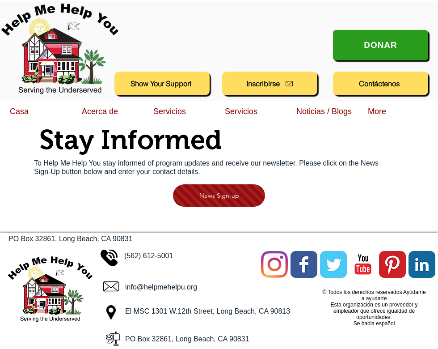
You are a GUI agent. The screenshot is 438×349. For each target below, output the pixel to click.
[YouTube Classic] (363, 264)
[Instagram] (274, 264)
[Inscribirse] (269, 83)
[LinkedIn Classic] (422, 264)
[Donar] (380, 45)
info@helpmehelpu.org (161, 287)
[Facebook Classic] (304, 264)
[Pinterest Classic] (392, 264)
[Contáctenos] (380, 83)
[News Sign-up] (219, 195)
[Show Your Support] (162, 83)
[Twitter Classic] (333, 264)
